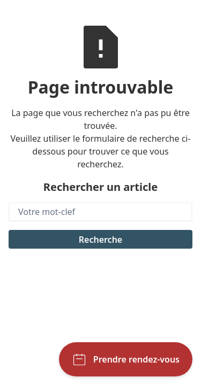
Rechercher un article (100, 187)
